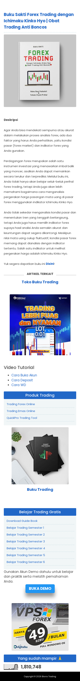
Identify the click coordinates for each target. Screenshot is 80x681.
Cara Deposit (22, 380)
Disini (50, 264)
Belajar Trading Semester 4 (26, 548)
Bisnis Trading (49, 676)
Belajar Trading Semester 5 (26, 555)
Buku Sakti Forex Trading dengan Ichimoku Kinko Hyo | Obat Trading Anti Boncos (39, 21)
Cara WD (18, 385)
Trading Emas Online (21, 411)
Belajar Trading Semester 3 (26, 541)
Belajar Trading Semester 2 (26, 534)
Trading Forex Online (21, 404)
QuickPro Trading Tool (22, 418)
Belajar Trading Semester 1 (25, 528)
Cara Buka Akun (24, 375)
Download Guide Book (22, 521)
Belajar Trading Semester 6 (26, 562)
